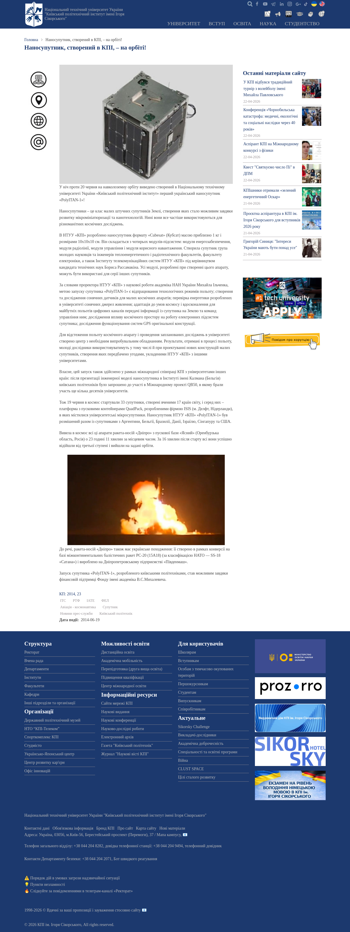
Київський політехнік (116, 614)
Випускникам (189, 701)
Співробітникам (191, 709)
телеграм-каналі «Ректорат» (109, 891)
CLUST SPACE (191, 769)
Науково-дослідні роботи (122, 729)
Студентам (187, 692)
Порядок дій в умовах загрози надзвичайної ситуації (75, 878)
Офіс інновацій (37, 771)
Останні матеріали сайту (274, 73)
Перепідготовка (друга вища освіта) (131, 669)
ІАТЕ (90, 601)
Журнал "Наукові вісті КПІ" (125, 754)
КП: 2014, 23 (70, 594)
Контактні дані (37, 828)
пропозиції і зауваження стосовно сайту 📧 (110, 910)
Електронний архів (117, 737)
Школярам (187, 652)
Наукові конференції (118, 720)
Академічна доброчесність (200, 743)
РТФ (76, 601)
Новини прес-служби (76, 614)
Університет (183, 23)
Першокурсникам (193, 684)
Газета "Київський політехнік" (127, 745)
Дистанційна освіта (117, 652)
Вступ (217, 23)
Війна (183, 760)
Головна (31, 39)
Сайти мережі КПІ (117, 703)
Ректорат (31, 652)
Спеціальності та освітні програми (208, 752)
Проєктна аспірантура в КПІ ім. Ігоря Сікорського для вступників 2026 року (271, 220)
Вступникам (188, 660)
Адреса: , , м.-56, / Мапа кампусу (102, 834)
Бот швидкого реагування (135, 859)
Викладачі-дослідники (197, 735)
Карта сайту (146, 828)
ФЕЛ (105, 601)
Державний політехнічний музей (52, 720)
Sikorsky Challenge (194, 726)
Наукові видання (115, 712)
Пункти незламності (47, 884)
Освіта (242, 23)
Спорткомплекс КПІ (41, 737)
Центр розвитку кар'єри (44, 762)
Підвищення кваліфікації (122, 677)
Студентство (302, 23)
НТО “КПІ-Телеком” (41, 729)
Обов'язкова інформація (73, 828)
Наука (268, 23)
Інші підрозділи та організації (49, 703)
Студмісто (33, 745)
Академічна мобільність (121, 660)
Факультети (34, 686)
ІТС (63, 601)
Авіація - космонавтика (78, 607)
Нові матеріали (172, 828)
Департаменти (36, 669)
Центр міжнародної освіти (123, 686)
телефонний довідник (203, 846)
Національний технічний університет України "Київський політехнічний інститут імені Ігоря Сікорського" (84, 14)
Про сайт (125, 828)
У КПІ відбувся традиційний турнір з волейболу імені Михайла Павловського (267, 88)
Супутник (110, 607)
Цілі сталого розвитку (197, 777)
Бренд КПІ (105, 828)
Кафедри (31, 694)
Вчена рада (33, 660)
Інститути (32, 677)
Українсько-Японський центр (49, 754)
